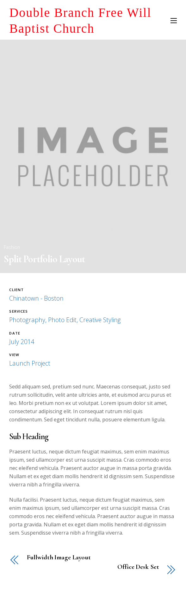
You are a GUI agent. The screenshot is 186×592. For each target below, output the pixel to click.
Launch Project (29, 363)
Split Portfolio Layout (44, 259)
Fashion (12, 247)
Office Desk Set (138, 567)
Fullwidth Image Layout (59, 557)
